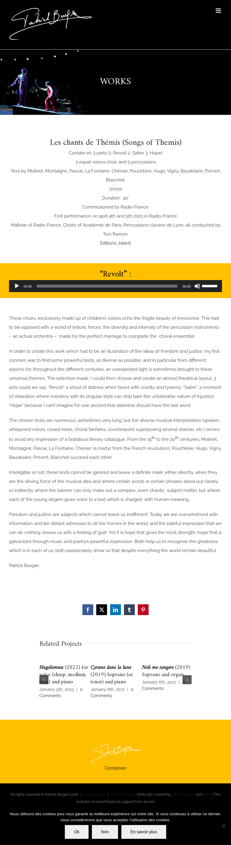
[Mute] (197, 286)
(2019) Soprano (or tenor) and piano (112, 675)
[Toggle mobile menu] (219, 11)
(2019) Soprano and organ (166, 671)
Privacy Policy (123, 794)
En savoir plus (144, 831)
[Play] (17, 286)
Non (105, 831)
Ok (76, 831)
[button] (43, 679)
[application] (115, 286)
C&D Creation (183, 794)
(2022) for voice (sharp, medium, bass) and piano (63, 675)
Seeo (207, 794)
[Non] (223, 826)
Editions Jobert (115, 243)
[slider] (107, 286)
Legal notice (94, 794)
